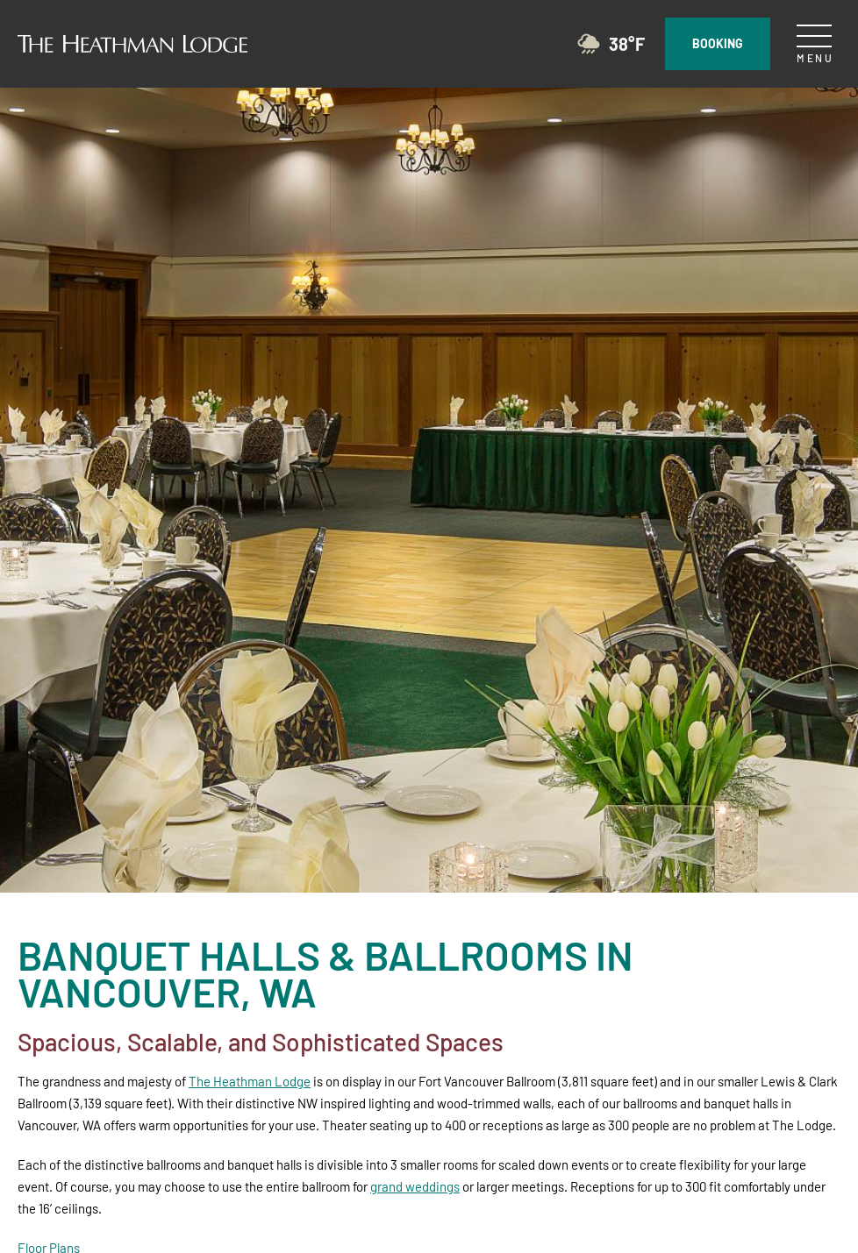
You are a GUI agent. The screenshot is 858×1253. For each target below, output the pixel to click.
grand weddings (415, 1186)
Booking (717, 40)
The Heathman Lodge (250, 1081)
